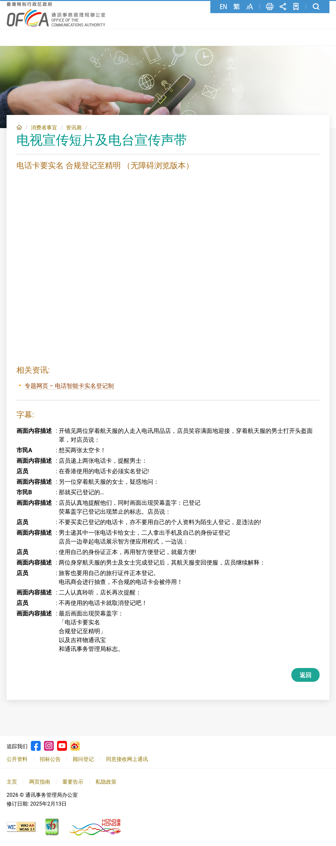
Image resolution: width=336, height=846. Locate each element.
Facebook (36, 744)
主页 (19, 125)
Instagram (49, 744)
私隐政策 (105, 780)
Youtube (62, 744)
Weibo (75, 744)
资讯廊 (74, 126)
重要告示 (72, 780)
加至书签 (296, 6)
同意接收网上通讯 (127, 758)
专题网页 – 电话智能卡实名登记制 (69, 384)
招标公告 (50, 758)
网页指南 (39, 780)
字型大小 (249, 6)
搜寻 (316, 6)
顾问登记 (83, 758)
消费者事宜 (44, 126)
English (223, 6)
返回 (305, 673)
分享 (282, 6)
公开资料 (17, 758)
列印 (269, 6)
